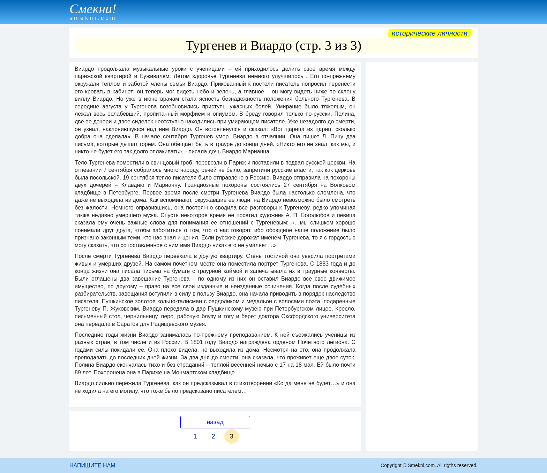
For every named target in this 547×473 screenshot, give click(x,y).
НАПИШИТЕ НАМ (92, 465)
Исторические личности (429, 33)
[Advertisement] (421, 169)
